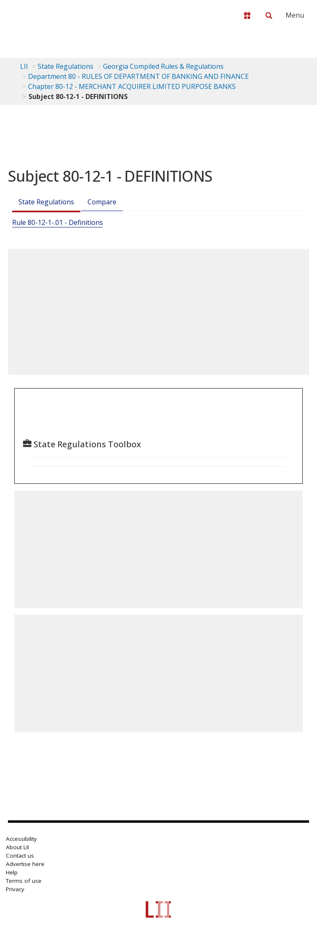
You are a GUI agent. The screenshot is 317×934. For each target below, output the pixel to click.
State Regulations (65, 66)
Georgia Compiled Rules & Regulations (163, 66)
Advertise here (25, 864)
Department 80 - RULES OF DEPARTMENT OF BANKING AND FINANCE (138, 76)
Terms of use (23, 880)
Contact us (20, 855)
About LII (17, 847)
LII (24, 66)
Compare (102, 201)
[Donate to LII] (247, 15)
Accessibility (21, 839)
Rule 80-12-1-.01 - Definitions (57, 222)
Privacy (15, 889)
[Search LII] (269, 15)
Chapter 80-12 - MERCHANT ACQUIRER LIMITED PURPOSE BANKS (132, 86)
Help (12, 872)
